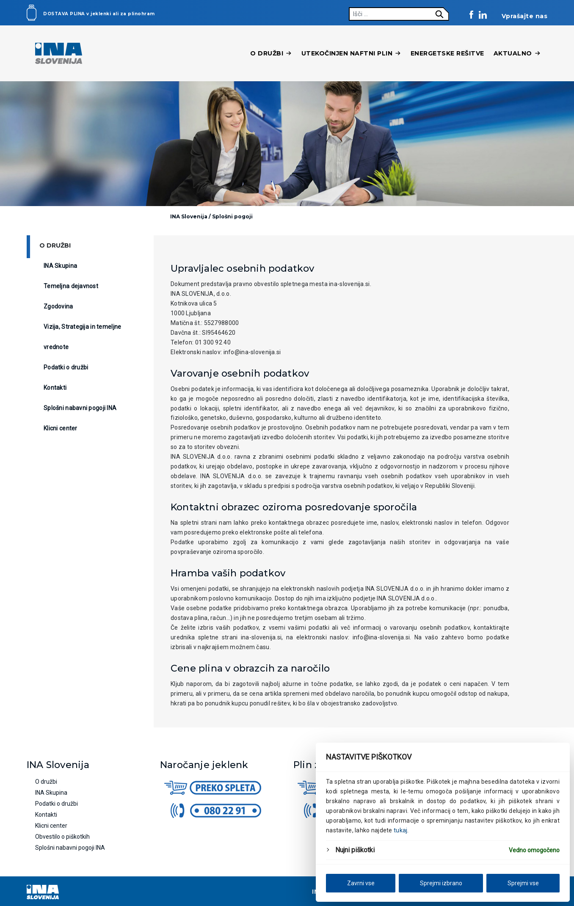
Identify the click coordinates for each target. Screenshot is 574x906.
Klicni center (60, 428)
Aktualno (517, 53)
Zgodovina (58, 306)
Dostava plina (64, 14)
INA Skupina (60, 265)
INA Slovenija (188, 216)
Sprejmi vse (523, 883)
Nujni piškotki (355, 850)
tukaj (400, 830)
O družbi (271, 53)
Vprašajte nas (525, 16)
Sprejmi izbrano (441, 883)
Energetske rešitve (447, 53)
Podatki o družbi (66, 367)
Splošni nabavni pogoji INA (80, 408)
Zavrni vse (361, 883)
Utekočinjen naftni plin (351, 53)
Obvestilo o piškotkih (62, 836)
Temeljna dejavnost (71, 286)
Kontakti (55, 387)
